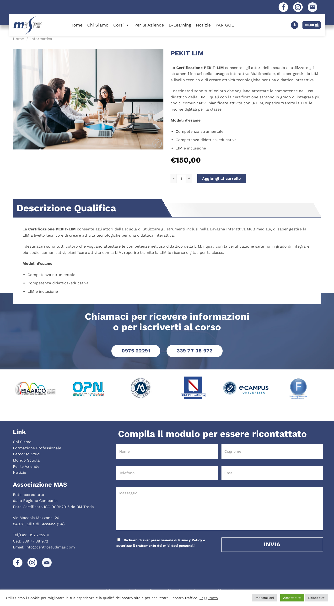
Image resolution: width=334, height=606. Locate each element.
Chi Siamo (97, 24)
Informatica (41, 39)
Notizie (203, 24)
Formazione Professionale (37, 448)
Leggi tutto (208, 598)
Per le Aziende (149, 24)
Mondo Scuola (26, 460)
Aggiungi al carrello (221, 178)
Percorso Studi (27, 454)
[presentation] (148, 558)
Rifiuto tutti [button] (316, 598)
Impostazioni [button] (264, 598)
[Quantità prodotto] (181, 178)
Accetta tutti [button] (292, 598)
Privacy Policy (190, 540)
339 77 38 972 (35, 541)
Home (76, 24)
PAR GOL (224, 24)
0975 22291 (39, 535)
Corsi (121, 24)
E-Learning (180, 24)
